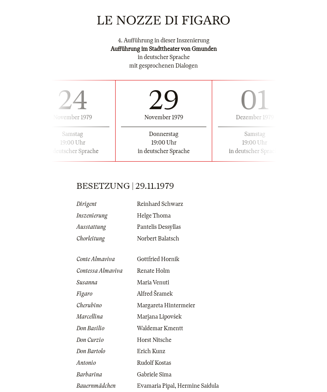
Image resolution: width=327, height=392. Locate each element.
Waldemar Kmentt (160, 328)
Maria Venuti (153, 282)
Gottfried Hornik (158, 259)
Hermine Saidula (198, 386)
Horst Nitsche (154, 340)
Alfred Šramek (155, 294)
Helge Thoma (154, 216)
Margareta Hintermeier (166, 305)
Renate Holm (153, 271)
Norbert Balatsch (158, 238)
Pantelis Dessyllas (159, 227)
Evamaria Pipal (156, 386)
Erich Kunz (151, 351)
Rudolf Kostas (154, 363)
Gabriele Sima (154, 374)
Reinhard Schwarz (160, 204)
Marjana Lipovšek (159, 317)
